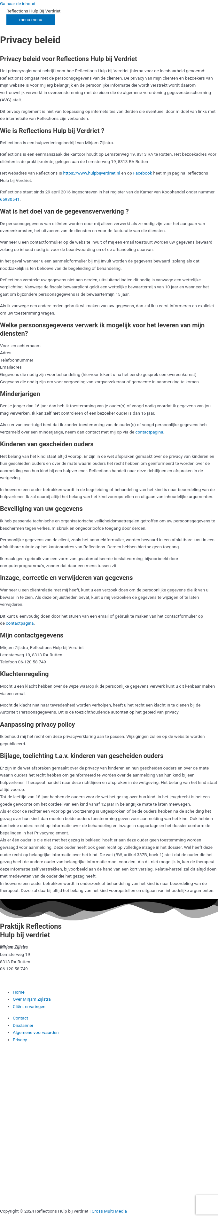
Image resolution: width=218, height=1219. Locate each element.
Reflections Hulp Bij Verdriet (33, 10)
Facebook (142, 173)
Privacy (20, 1039)
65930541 (9, 199)
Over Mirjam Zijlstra (32, 999)
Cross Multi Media (109, 1211)
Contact (20, 1017)
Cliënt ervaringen (29, 1006)
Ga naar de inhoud (17, 3)
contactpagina (149, 431)
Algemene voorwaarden (36, 1032)
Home (19, 992)
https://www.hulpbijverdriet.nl (91, 173)
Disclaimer (23, 1025)
